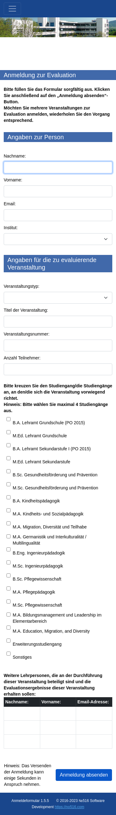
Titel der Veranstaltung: (26, 310)
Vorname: (13, 179)
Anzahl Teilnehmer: (22, 357)
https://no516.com (69, 807)
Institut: (11, 227)
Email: (10, 203)
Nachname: (15, 156)
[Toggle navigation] (12, 8)
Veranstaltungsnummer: (26, 334)
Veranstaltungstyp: (21, 286)
